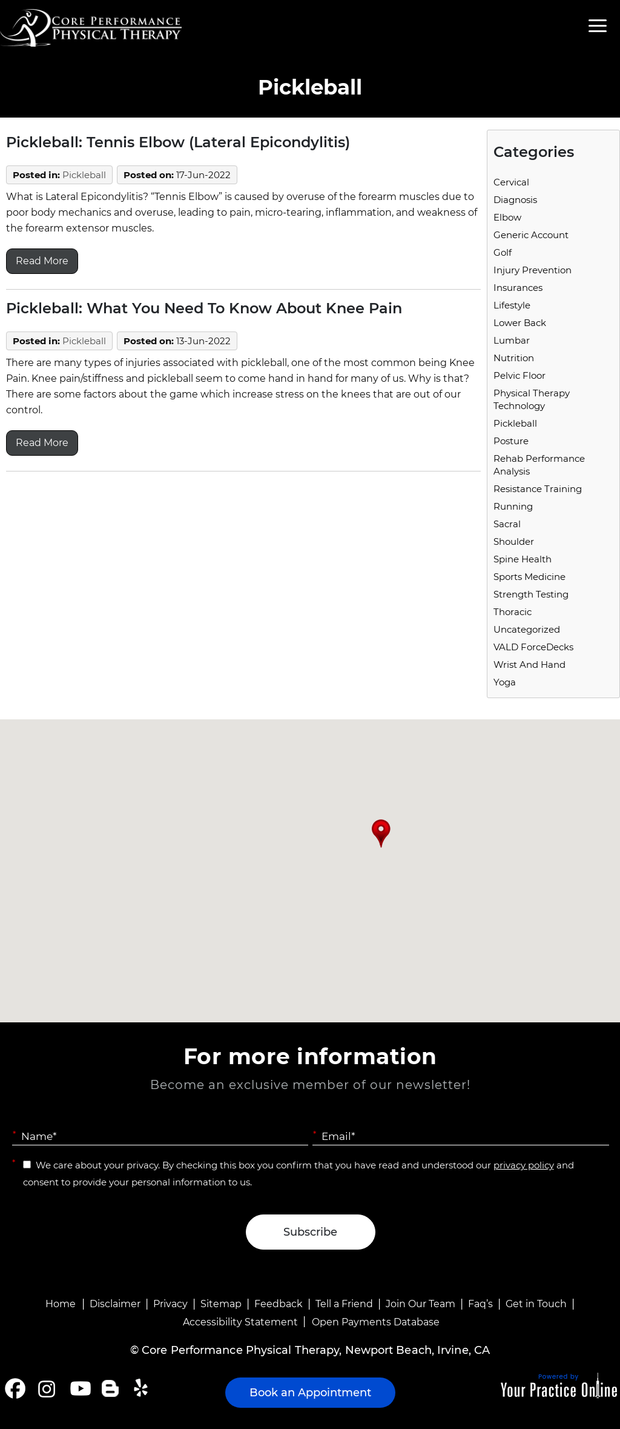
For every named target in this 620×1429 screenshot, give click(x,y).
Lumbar (511, 340)
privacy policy (523, 1165)
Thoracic (512, 612)
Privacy (170, 1304)
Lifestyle (511, 305)
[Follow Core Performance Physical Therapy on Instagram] (46, 1388)
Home (60, 1304)
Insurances (517, 287)
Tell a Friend (344, 1304)
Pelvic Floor (519, 375)
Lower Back (519, 322)
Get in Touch (536, 1304)
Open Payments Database (376, 1322)
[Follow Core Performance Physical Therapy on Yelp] (142, 1388)
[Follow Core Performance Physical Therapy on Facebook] (15, 1388)
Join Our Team (420, 1304)
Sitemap (221, 1304)
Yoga (504, 682)
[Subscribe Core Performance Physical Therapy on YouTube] (79, 1388)
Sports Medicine (529, 576)
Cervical (511, 182)
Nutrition (513, 358)
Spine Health (522, 559)
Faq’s (480, 1304)
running (513, 506)
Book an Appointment (310, 1392)
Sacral (507, 524)
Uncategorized (526, 629)
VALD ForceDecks (533, 647)
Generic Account (531, 235)
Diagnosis (515, 199)
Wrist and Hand (529, 664)
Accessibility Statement (240, 1322)
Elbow (507, 217)
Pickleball (84, 175)
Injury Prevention (532, 270)
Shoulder (513, 541)
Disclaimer (115, 1304)
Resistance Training (537, 489)
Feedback (278, 1304)
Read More (42, 261)
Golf (502, 252)
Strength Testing (531, 594)
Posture (511, 441)
